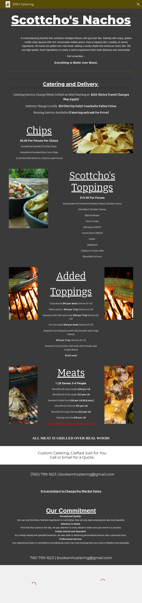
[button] (138, 4)
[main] (71, 20)
